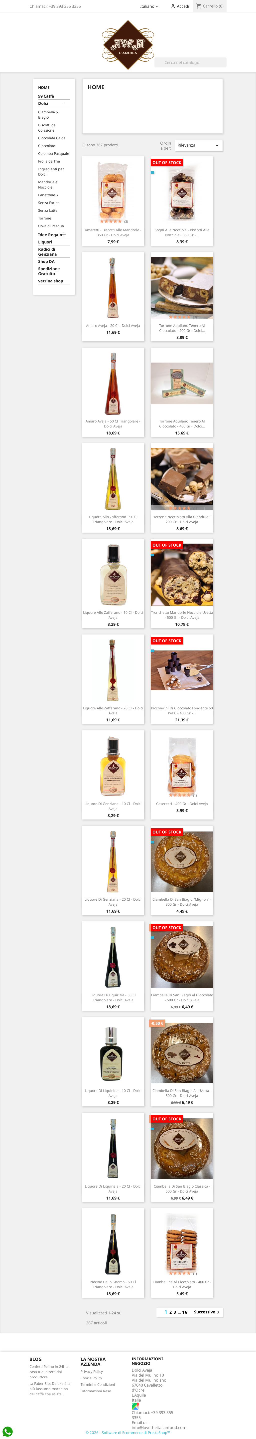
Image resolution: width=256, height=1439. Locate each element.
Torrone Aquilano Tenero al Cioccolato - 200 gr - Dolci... (182, 328)
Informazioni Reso (96, 1391)
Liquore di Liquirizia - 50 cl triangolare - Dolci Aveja (113, 997)
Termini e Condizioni (98, 1384)
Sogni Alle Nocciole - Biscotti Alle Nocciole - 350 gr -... (182, 232)
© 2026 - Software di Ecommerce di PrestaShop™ (128, 1432)
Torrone (44, 218)
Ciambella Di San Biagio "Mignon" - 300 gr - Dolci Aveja (182, 902)
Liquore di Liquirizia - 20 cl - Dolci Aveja (113, 1189)
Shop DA (46, 261)
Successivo (207, 1312)
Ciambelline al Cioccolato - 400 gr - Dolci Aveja (182, 1284)
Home (43, 87)
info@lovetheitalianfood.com (159, 1427)
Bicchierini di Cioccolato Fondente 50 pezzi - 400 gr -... (182, 710)
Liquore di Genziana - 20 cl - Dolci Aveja (113, 902)
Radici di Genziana (47, 252)
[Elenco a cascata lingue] (150, 7)
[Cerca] (190, 62)
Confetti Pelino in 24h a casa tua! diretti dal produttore (48, 1371)
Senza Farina (49, 202)
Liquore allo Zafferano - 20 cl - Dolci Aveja (113, 710)
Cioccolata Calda (52, 138)
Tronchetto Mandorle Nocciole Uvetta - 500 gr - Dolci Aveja (182, 615)
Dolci (43, 103)
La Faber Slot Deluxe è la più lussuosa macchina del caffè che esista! (49, 1388)
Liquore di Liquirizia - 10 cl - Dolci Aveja (113, 1093)
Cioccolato (46, 145)
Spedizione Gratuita (49, 271)
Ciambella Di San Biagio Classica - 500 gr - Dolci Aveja (182, 1189)
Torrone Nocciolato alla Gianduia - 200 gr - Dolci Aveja (182, 519)
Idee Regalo (50, 234)
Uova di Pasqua (51, 225)
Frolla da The (49, 161)
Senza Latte (47, 210)
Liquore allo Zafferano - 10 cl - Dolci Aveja (113, 615)
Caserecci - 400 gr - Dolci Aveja (182, 803)
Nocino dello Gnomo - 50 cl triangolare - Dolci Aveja (113, 1284)
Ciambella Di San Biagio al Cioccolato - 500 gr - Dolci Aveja (182, 997)
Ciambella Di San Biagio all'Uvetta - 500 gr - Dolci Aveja (181, 1093)
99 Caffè (46, 96)
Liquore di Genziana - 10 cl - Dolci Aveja (113, 806)
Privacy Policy (92, 1371)
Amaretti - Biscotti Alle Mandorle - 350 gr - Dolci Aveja (113, 232)
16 (185, 1312)
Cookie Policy (91, 1378)
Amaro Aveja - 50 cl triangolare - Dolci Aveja (113, 423)
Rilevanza (199, 145)
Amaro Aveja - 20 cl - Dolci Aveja (113, 325)
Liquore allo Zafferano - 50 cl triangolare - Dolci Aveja (113, 519)
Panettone (46, 195)
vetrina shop (50, 281)
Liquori (45, 242)
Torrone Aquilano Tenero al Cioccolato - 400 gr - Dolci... (182, 423)
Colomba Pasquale (53, 153)
